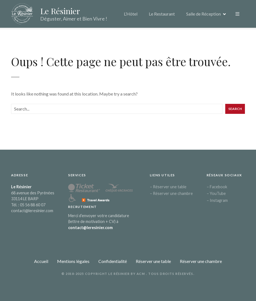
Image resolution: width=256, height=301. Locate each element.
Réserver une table (153, 261)
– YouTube (216, 193)
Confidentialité (112, 261)
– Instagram (217, 200)
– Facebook (217, 186)
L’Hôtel (130, 13)
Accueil (41, 261)
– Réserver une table (168, 186)
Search (235, 109)
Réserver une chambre (201, 261)
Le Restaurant (162, 13)
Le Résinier (60, 11)
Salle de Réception (203, 13)
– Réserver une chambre (171, 193)
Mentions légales (73, 261)
